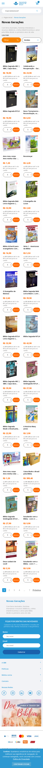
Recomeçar (27, 156)
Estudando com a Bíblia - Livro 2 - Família (30, 517)
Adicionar (16, 85)
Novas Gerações (20, 17)
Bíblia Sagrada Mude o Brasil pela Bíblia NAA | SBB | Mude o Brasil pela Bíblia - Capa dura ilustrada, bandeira (11, 427)
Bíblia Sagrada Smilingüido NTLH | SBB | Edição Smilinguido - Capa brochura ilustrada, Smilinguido (11, 517)
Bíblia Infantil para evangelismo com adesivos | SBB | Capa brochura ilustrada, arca (10, 247)
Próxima (37, 590)
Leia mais (5, 35)
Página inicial (8, 17)
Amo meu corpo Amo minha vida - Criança (10, 472)
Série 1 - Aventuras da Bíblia (31, 247)
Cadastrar (21, 652)
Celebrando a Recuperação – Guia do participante (31, 67)
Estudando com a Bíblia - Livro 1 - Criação (30, 562)
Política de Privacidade (21, 759)
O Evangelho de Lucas (29, 202)
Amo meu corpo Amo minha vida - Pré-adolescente (10, 157)
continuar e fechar (21, 764)
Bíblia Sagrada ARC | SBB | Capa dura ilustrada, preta (11, 67)
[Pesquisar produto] (38, 11)
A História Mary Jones (29, 427)
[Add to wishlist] (17, 48)
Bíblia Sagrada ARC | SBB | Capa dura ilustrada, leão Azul (11, 382)
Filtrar (11, 40)
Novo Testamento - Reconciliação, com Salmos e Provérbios (31, 112)
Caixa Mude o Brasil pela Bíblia (31, 472)
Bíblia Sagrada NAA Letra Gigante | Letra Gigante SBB (10, 202)
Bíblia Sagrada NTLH (11, 111)
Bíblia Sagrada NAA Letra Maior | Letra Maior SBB (31, 292)
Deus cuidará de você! (9, 562)
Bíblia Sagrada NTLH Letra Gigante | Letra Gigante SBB (11, 337)
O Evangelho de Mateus (9, 292)
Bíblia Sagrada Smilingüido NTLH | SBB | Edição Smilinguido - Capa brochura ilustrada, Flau (31, 382)
